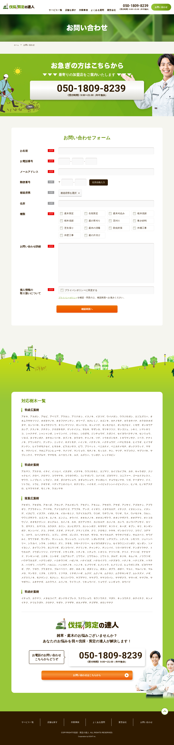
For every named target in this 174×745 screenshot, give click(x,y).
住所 (22, 203)
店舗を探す (70, 10)
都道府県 (25, 192)
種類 (22, 214)
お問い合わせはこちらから (87, 670)
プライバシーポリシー (69, 297)
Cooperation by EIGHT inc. (87, 727)
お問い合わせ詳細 (30, 246)
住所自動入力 (98, 182)
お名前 (24, 150)
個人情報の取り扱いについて (30, 291)
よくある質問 (97, 10)
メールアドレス (29, 171)
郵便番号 (25, 182)
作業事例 (83, 10)
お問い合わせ (161, 7)
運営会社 (111, 10)
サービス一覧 (55, 10)
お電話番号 (26, 161)
